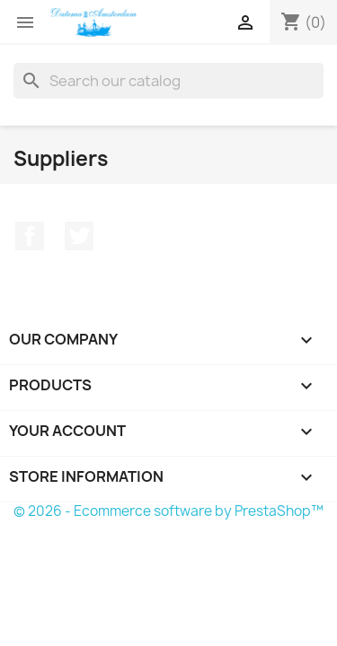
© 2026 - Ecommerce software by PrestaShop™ (168, 511)
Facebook (29, 236)
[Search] (168, 81)
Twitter (79, 236)
